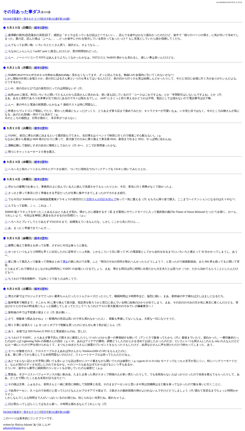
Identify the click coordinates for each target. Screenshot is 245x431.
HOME (8, 18)
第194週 (64, 18)
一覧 (24, 18)
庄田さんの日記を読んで (101, 199)
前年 (37, 27)
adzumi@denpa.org (13, 428)
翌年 (44, 27)
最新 (16, 18)
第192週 (53, 18)
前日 (43, 18)
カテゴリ (33, 18)
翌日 (43, 412)
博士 (65, 261)
